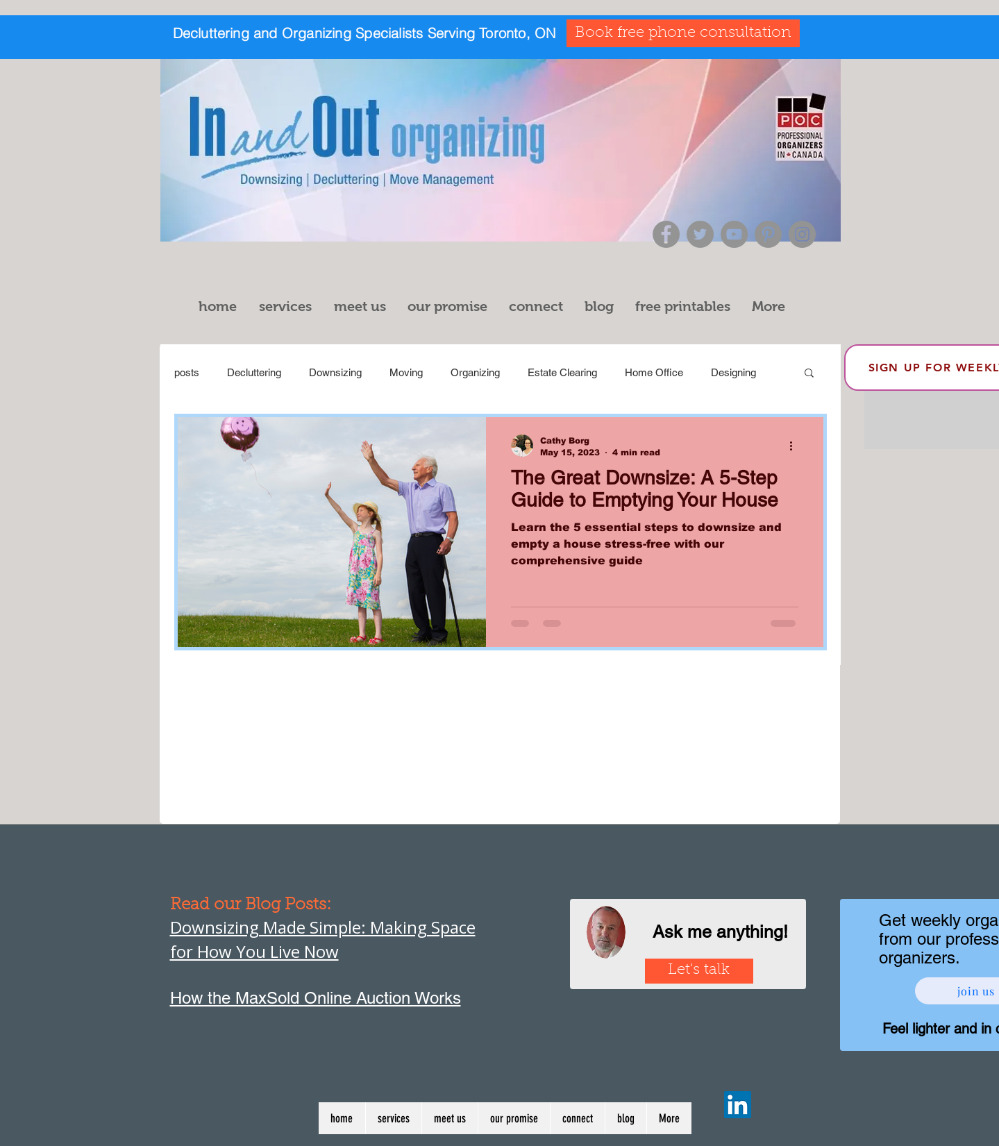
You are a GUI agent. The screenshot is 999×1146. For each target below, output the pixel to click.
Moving (406, 372)
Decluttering (254, 372)
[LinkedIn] (737, 1104)
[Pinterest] (768, 234)
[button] (289, 306)
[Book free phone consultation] (683, 33)
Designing (733, 372)
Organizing (475, 372)
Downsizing (335, 372)
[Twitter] (700, 234)
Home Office (654, 372)
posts (186, 372)
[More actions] (796, 445)
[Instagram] (802, 234)
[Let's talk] (699, 971)
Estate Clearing (562, 372)
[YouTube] (734, 234)
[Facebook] (666, 234)
